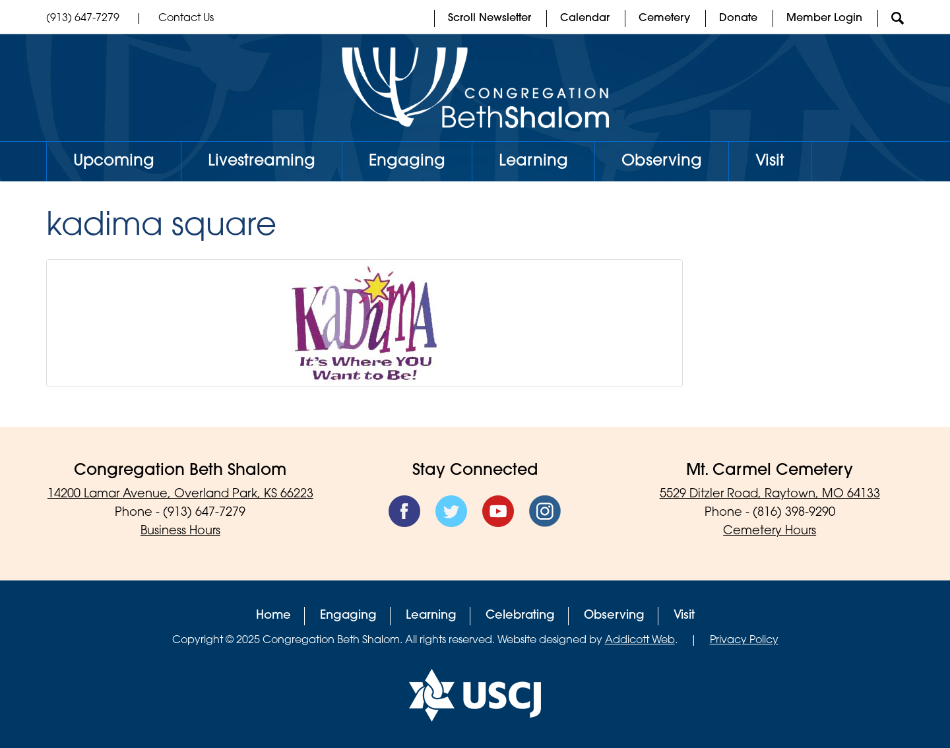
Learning (533, 162)
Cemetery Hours (769, 531)
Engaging (407, 162)
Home (273, 615)
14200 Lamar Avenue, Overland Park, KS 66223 (180, 494)
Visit (769, 162)
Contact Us (186, 18)
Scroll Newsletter (489, 18)
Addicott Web (640, 640)
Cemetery (664, 18)
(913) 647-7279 (82, 18)
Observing (661, 162)
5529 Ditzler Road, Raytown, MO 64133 (770, 494)
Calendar (585, 18)
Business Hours (180, 531)
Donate (738, 18)
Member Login (824, 18)
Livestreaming (261, 162)
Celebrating (520, 615)
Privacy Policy (744, 640)
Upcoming (113, 162)
